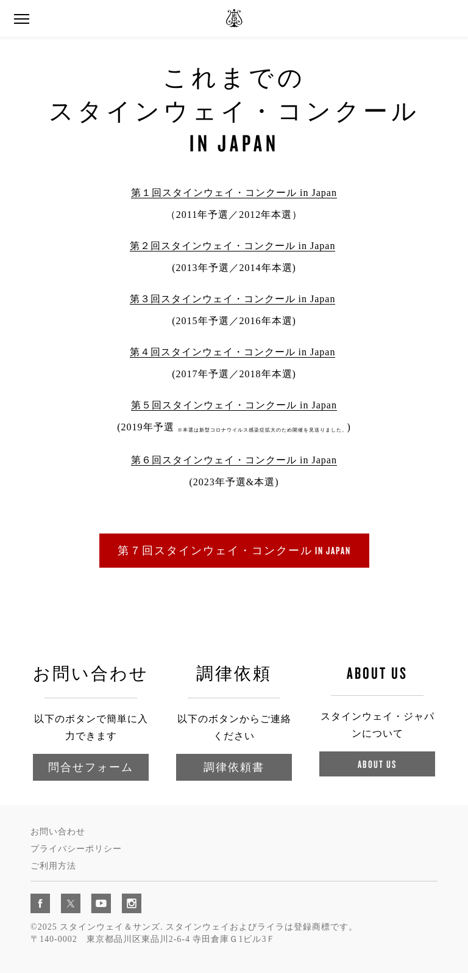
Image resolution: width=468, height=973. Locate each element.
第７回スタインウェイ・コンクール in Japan (234, 550)
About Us (377, 764)
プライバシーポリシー (76, 848)
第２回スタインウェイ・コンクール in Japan (233, 246)
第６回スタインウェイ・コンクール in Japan (234, 460)
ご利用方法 (53, 865)
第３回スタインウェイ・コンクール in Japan (233, 299)
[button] (21, 19)
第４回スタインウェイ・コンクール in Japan (233, 352)
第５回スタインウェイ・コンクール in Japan (234, 405)
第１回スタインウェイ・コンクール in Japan (234, 192)
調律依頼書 (234, 767)
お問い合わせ (57, 831)
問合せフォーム (90, 767)
